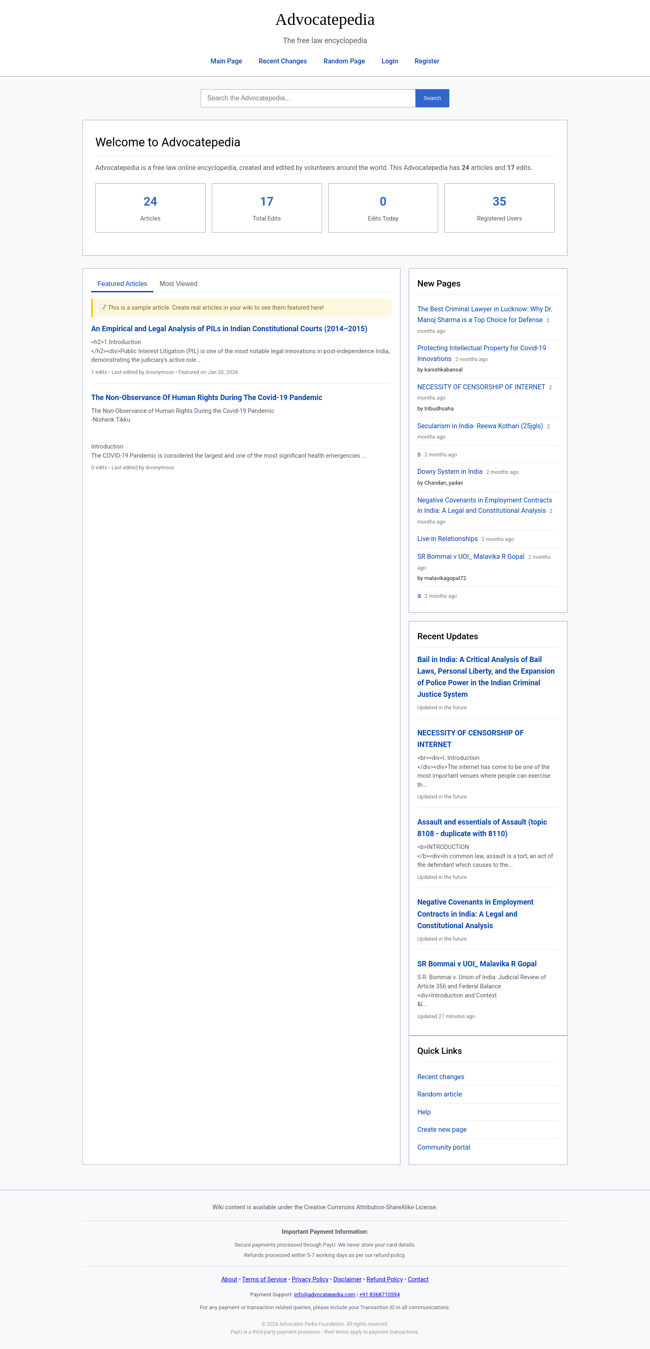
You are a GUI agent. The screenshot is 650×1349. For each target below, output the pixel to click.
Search (432, 98)
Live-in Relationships (448, 539)
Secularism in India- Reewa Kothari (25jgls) (481, 426)
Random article (439, 1094)
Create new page (442, 1129)
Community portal (444, 1147)
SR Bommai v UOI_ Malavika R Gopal (471, 556)
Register (427, 61)
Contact (418, 1279)
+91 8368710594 (379, 1294)
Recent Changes (283, 61)
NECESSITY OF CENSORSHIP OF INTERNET (482, 387)
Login (390, 61)
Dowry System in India (450, 472)
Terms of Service (264, 1279)
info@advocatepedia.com (324, 1294)
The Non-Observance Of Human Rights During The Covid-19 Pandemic (206, 397)
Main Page (226, 61)
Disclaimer (347, 1279)
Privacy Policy (310, 1279)
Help (424, 1112)
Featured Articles (122, 283)
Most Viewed (178, 283)
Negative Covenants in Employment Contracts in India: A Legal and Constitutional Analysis (475, 913)
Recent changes (441, 1077)
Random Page (344, 61)
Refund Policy (384, 1279)
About (229, 1279)
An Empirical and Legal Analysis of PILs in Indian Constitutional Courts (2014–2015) (229, 329)
